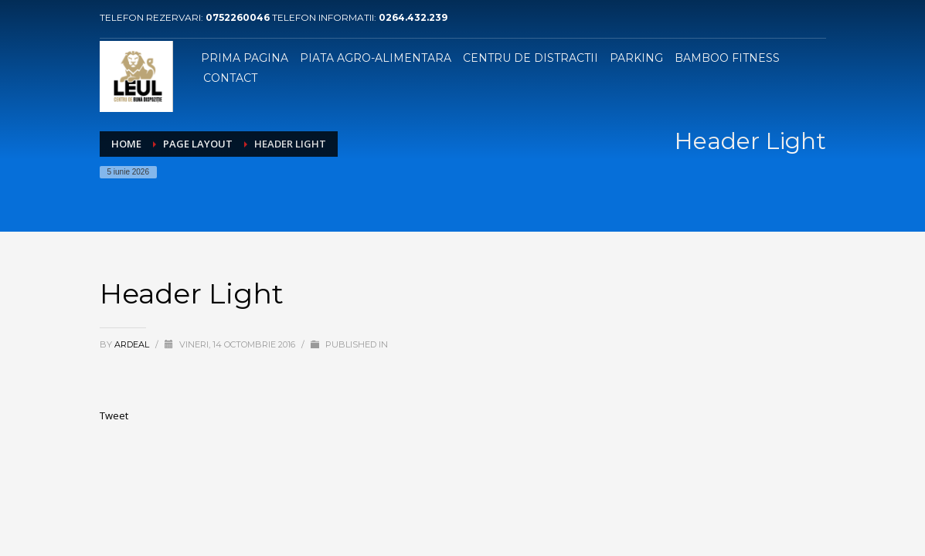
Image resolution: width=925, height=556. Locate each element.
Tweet (114, 415)
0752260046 (239, 17)
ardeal (132, 344)
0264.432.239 (413, 17)
